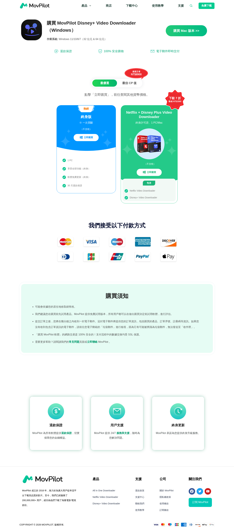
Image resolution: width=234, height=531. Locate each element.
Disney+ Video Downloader (106, 504)
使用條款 (164, 504)
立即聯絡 (92, 342)
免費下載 (206, 5)
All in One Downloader (104, 491)
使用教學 (158, 5)
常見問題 (74, 342)
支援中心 (139, 497)
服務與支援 (123, 433)
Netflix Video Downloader (105, 497)
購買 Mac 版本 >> (186, 31)
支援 (181, 5)
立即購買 (86, 138)
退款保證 (66, 433)
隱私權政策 (165, 497)
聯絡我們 (139, 504)
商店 (109, 5)
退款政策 (139, 491)
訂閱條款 (164, 510)
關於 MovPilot (167, 491)
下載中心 (132, 5)
